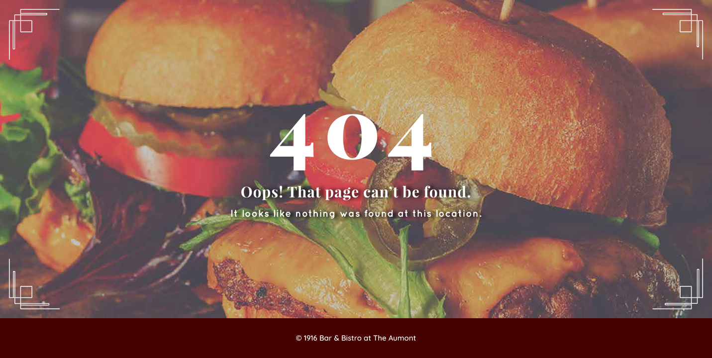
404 (356, 124)
